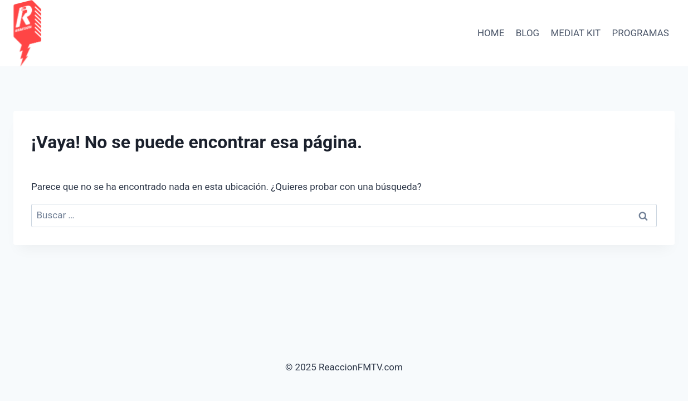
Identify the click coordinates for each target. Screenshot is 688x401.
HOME (490, 32)
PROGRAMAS (640, 32)
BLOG (527, 32)
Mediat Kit (576, 32)
